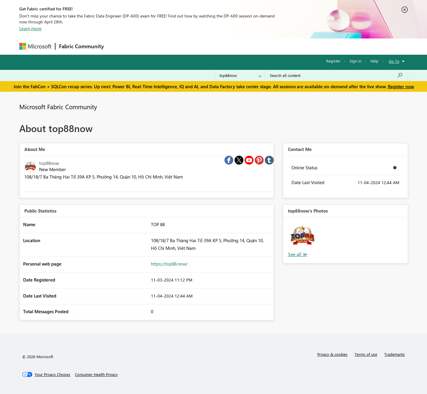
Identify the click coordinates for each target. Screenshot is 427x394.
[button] (302, 236)
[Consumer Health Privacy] (96, 374)
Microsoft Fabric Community (58, 106)
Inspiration (143, 46)
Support (268, 46)
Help (374, 60)
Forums (117, 46)
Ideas (167, 46)
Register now (401, 86)
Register (333, 60)
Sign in (355, 60)
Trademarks (394, 354)
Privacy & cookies (332, 354)
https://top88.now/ (169, 264)
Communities (194, 46)
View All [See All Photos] (297, 254)
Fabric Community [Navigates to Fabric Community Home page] (81, 46)
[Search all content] (336, 75)
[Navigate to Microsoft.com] (35, 46)
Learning (243, 46)
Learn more (30, 28)
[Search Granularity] (240, 75)
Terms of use (366, 354)
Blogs (220, 46)
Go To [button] (394, 61)
